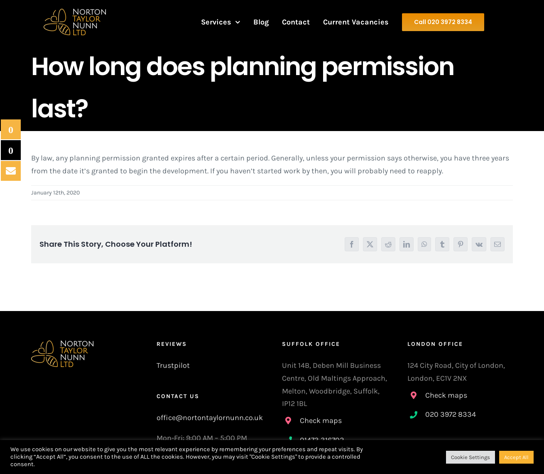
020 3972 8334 (450, 414)
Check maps (321, 420)
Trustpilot (173, 365)
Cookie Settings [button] (470, 457)
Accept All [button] (516, 457)
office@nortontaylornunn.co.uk (210, 417)
